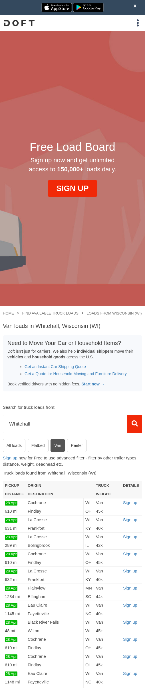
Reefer (77, 445)
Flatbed (38, 445)
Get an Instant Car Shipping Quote (55, 366)
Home (8, 313)
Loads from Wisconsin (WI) (114, 313)
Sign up (10, 457)
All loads (14, 445)
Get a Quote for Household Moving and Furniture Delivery (76, 373)
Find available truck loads (50, 313)
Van (57, 445)
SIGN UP (72, 188)
